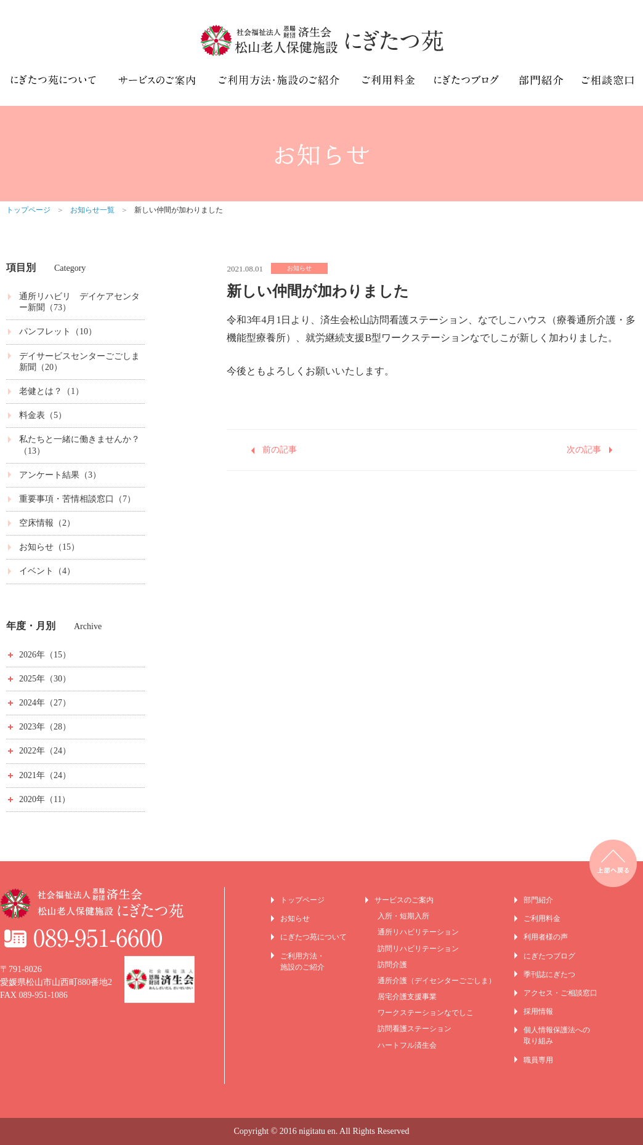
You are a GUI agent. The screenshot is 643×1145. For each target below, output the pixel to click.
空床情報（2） (47, 523)
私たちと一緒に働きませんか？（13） (79, 445)
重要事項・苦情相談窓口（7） (77, 499)
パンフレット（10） (58, 331)
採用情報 (538, 1011)
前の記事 (279, 449)
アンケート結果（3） (60, 475)
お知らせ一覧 (92, 210)
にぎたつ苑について (313, 937)
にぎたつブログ (549, 956)
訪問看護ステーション (414, 1028)
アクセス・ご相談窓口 (560, 993)
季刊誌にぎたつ (549, 974)
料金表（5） (43, 415)
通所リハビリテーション (418, 932)
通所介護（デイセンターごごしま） (437, 980)
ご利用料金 (542, 918)
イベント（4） (47, 571)
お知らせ (295, 918)
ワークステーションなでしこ (426, 1012)
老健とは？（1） (51, 391)
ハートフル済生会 (407, 1045)
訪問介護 (392, 964)
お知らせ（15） (49, 547)
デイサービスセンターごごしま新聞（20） (79, 362)
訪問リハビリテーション (418, 948)
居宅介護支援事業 (407, 996)
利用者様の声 (546, 937)
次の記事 (584, 449)
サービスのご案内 (404, 900)
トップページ (28, 210)
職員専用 (538, 1060)
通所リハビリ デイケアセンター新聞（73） (79, 302)
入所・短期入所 (403, 916)
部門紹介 (538, 900)
